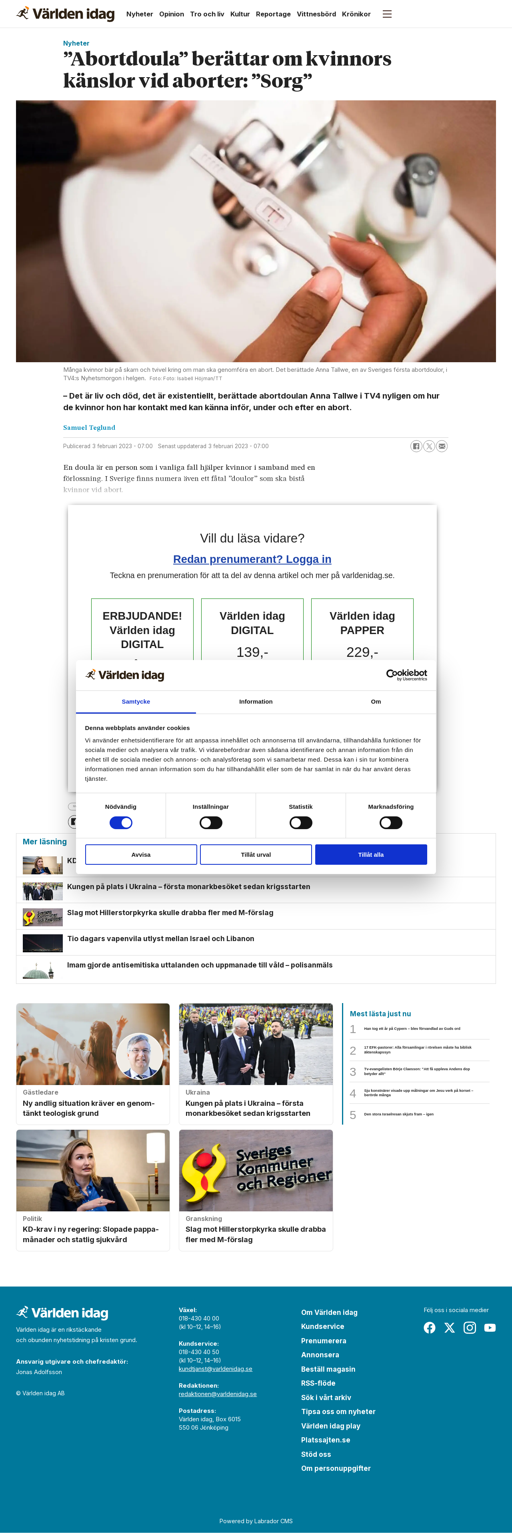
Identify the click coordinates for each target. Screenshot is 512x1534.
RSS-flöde (318, 1384)
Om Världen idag (329, 1313)
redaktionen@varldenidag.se (218, 1394)
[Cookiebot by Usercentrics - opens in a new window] (392, 675)
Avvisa (141, 854)
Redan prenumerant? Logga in (252, 559)
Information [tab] (256, 701)
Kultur (240, 14)
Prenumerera (323, 1342)
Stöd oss (316, 1455)
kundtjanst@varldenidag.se (215, 1369)
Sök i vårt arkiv (326, 1398)
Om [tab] (376, 701)
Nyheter (139, 14)
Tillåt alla (371, 854)
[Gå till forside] (65, 14)
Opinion (171, 14)
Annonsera (320, 1356)
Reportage (273, 14)
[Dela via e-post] (442, 446)
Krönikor (356, 14)
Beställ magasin (328, 1370)
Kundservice (322, 1328)
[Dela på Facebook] (416, 446)
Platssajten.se (325, 1441)
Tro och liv (207, 14)
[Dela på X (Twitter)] (429, 446)
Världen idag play (330, 1427)
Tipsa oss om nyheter (338, 1413)
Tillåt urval (256, 854)
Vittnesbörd (316, 14)
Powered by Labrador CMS (256, 1522)
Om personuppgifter (336, 1470)
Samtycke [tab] (136, 701)
